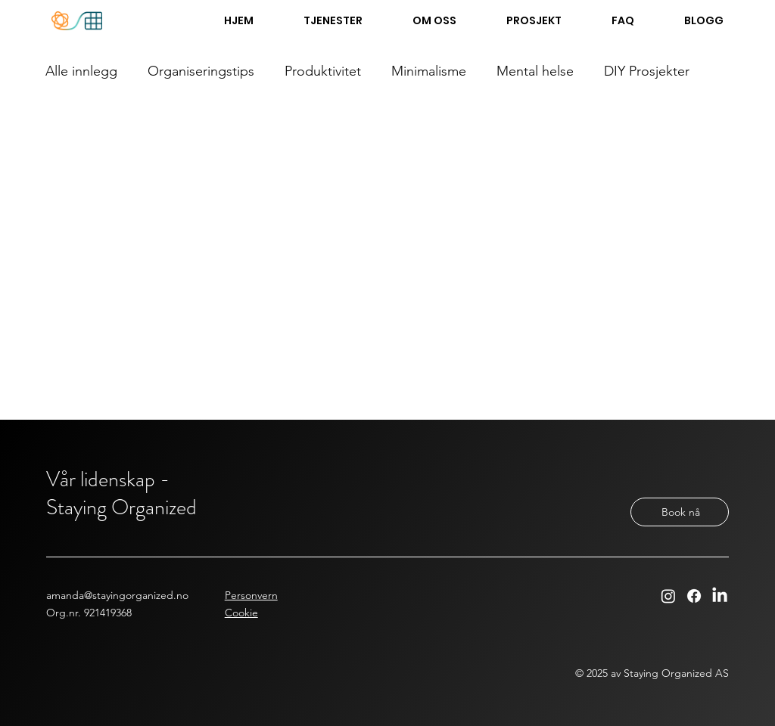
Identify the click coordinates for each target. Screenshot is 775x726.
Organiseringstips (201, 71)
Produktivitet (323, 71)
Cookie (241, 612)
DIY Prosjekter (646, 71)
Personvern (251, 595)
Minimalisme (428, 71)
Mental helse (535, 71)
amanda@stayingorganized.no (117, 595)
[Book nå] (679, 512)
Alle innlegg (81, 71)
